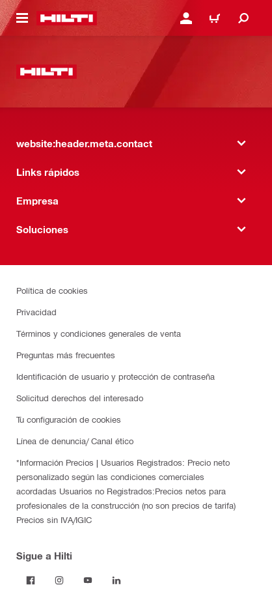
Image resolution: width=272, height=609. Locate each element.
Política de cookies (52, 290)
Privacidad (36, 312)
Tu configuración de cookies (68, 419)
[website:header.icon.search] (243, 18)
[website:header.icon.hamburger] (22, 18)
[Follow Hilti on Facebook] (30, 580)
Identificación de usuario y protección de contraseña (115, 376)
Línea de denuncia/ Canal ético (74, 441)
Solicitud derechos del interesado (79, 398)
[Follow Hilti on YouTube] (88, 580)
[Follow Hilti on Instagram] (59, 580)
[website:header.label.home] (66, 18)
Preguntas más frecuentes (65, 355)
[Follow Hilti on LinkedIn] (116, 580)
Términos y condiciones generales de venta (98, 333)
